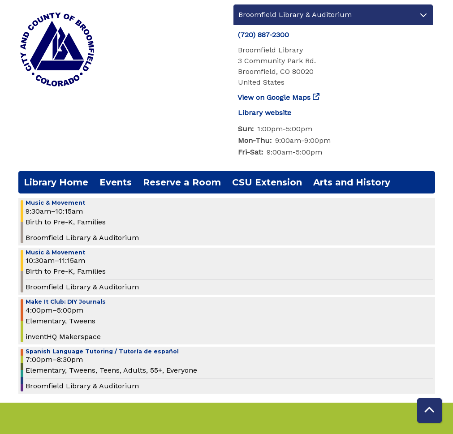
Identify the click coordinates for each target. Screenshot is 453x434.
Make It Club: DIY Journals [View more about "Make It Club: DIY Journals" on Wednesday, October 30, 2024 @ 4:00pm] (66, 302)
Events (115, 182)
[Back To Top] (429, 410)
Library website (264, 112)
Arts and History (351, 182)
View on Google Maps (274, 97)
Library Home (56, 182)
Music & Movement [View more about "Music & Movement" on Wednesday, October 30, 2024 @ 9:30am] (55, 203)
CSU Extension (267, 182)
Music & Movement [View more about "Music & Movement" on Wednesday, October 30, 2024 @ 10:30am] (55, 253)
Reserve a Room (182, 182)
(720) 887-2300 (263, 34)
